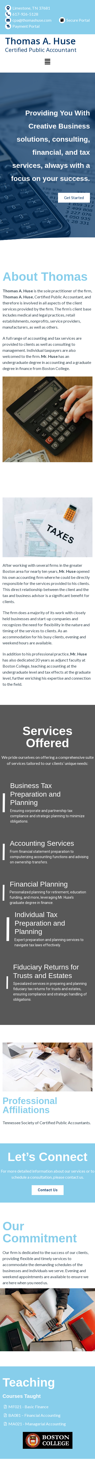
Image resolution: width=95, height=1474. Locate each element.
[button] (47, 62)
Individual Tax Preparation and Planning (39, 923)
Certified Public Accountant (41, 49)
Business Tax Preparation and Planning (35, 794)
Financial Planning (39, 884)
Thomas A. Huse (40, 41)
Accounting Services (42, 843)
